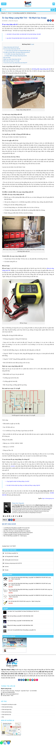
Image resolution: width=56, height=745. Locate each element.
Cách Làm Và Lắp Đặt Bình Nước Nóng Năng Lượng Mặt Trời (21, 630)
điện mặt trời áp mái (45, 671)
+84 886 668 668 (11, 692)
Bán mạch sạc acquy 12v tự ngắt (11, 61)
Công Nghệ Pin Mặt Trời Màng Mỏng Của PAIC (18, 481)
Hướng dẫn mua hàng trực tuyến (9, 704)
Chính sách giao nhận (7, 709)
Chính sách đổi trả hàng (7, 707)
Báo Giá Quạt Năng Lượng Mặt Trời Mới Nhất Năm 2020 (20, 616)
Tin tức (9, 13)
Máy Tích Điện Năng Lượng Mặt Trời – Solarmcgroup (15, 535)
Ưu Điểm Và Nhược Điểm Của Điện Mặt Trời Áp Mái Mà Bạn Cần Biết (24, 34)
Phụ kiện (6, 570)
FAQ (3, 717)
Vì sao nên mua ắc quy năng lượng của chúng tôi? (15, 62)
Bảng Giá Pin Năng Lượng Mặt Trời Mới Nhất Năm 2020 (20, 625)
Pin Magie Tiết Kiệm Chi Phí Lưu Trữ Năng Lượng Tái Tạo (15, 529)
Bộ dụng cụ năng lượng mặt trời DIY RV (13, 563)
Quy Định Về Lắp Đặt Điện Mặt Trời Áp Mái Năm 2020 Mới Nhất (22, 38)
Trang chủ (3, 13)
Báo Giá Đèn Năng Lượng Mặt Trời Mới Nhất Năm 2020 (20, 620)
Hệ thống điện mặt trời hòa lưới (11, 559)
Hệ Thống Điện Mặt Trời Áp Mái (11, 556)
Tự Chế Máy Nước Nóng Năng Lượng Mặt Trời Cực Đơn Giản (16, 527)
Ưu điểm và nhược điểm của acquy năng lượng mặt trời (16, 52)
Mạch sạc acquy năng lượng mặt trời (12, 59)
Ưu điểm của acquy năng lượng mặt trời (15, 54)
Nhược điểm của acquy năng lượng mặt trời (16, 55)
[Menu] (3, 4)
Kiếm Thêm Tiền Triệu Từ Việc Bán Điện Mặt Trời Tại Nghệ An (16, 531)
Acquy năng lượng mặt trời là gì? (11, 47)
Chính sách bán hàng (6, 712)
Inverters (7, 566)
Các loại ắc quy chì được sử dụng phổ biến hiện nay (17, 50)
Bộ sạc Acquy (6, 57)
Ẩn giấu (32, 44)
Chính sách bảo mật (6, 714)
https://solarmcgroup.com (48, 498)
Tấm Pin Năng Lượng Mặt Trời (11, 553)
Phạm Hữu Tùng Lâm (13, 20)
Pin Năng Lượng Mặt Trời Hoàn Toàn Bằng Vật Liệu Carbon (16, 534)
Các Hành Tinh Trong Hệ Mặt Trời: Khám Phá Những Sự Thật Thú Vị (23, 611)
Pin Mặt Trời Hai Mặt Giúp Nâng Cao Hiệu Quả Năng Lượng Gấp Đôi (23, 485)
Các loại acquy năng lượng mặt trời (11, 48)
